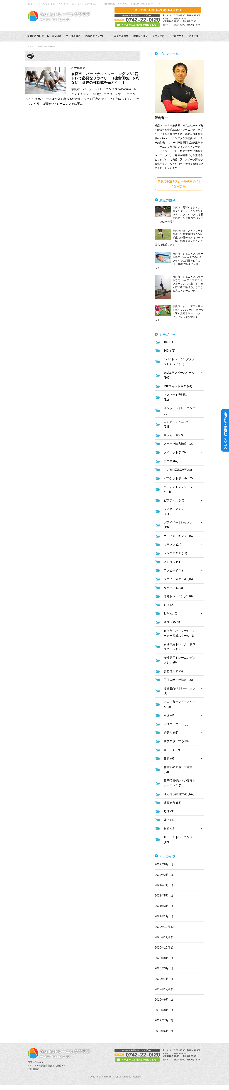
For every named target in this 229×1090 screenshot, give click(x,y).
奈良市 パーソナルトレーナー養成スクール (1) (180, 633)
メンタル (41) (172, 561)
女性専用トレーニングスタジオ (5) (180, 660)
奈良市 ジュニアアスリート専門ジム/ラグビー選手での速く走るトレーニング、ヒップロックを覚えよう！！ (179, 313)
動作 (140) (170, 613)
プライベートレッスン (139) (178, 525)
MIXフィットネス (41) (178, 386)
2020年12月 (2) (165, 926)
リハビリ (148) (173, 587)
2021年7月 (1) (164, 885)
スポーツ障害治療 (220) (179, 443)
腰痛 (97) (170, 758)
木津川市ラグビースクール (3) (180, 704)
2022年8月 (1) (164, 864)
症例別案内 (34, 1069)
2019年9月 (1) (164, 999)
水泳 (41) (170, 715)
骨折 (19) (170, 828)
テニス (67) (171, 461)
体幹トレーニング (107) (179, 596)
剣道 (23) (170, 604)
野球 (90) (170, 811)
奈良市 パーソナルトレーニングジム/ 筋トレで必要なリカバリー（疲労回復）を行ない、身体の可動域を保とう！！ (105, 78)
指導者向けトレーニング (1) (180, 691)
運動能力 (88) (172, 802)
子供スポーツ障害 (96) (178, 679)
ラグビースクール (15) (178, 578)
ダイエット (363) (175, 452)
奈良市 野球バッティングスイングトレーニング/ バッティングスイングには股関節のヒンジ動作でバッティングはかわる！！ (179, 214)
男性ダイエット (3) (176, 724)
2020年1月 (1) (164, 978)
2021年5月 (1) (164, 895)
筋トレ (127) (172, 749)
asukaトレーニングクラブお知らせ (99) (179, 362)
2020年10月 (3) (165, 947)
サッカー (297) (173, 435)
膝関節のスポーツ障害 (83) (178, 769)
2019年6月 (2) (164, 1030)
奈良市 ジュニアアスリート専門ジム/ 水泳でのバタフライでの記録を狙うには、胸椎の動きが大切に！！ (179, 260)
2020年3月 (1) (164, 968)
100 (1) (168, 342)
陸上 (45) (170, 819)
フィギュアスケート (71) (177, 511)
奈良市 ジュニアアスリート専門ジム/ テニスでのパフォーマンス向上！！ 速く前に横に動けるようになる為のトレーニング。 (179, 287)
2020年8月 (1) (164, 957)
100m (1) (169, 350)
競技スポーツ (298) (176, 741)
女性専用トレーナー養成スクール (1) (180, 647)
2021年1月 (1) (164, 916)
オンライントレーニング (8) (180, 411)
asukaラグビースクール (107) (179, 375)
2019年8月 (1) (164, 1009)
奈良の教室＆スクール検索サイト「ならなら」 (179, 184)
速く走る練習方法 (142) (179, 794)
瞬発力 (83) (171, 732)
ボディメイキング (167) (179, 535)
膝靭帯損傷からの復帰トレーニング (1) (180, 783)
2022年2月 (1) (164, 874)
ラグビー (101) (173, 570)
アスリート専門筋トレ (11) (178, 397)
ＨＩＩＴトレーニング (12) (178, 840)
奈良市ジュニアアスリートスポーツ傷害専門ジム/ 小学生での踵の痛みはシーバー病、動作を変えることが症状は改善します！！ (179, 237)
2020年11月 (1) (165, 937)
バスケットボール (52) (178, 478)
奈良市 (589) (172, 622)
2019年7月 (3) (164, 1020)
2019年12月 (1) (165, 989)
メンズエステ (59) (175, 553)
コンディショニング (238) (177, 424)
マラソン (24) (172, 544)
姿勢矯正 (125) (173, 671)
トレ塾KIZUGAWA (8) (178, 469)
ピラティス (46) (174, 500)
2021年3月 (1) (164, 905)
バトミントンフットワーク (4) (180, 489)
